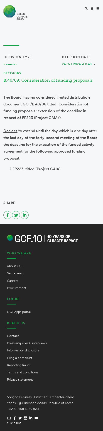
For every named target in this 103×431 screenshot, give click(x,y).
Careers (12, 281)
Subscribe (14, 423)
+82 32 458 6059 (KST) (23, 409)
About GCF (15, 266)
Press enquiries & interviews (27, 343)
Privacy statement (20, 380)
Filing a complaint (19, 358)
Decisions (12, 73)
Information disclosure (23, 350)
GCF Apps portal (19, 312)
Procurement (16, 288)
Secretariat (15, 273)
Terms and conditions (22, 372)
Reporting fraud (18, 365)
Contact (13, 336)
